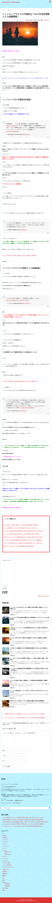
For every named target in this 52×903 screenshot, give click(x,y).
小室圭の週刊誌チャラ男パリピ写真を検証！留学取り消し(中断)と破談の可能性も (22, 819)
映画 (3, 880)
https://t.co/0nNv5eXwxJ (12, 125)
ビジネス (4, 856)
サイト (4, 760)
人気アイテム (5, 869)
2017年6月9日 (23, 229)
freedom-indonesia (11, 2)
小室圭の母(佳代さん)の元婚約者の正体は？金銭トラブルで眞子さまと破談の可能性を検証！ (25, 821)
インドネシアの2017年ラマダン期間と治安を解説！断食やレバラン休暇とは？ (23, 543)
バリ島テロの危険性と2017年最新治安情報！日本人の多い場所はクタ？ (20, 381)
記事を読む (12, 614)
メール (4, 755)
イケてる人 (5, 841)
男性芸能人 (7, 886)
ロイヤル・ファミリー (8, 867)
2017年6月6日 (22, 410)
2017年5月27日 (26, 303)
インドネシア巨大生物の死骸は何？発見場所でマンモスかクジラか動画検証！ (22, 540)
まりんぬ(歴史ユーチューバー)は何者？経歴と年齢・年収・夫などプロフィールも (23, 817)
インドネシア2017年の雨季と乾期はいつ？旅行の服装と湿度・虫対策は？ (21, 534)
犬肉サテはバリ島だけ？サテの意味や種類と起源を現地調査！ (19, 546)
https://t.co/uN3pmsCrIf (12, 300)
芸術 (3, 890)
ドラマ (4, 848)
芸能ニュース (8, 854)
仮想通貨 (4, 871)
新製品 (4, 875)
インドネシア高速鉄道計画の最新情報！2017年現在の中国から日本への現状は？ (23, 531)
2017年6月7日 (26, 134)
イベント (4, 843)
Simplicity (30, 899)
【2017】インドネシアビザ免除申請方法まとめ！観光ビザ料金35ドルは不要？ (23, 537)
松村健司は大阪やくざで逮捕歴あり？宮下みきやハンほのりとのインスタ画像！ (23, 714)
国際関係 (4, 873)
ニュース (4, 850)
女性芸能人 (7, 883)
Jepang (4, 835)
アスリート (5, 839)
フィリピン (5, 860)
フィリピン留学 (6, 862)
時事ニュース (8, 851)
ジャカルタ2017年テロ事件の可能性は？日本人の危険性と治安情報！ (19, 255)
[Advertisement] (14, 572)
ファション (5, 858)
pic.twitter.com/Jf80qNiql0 (12, 131)
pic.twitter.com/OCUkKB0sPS (27, 407)
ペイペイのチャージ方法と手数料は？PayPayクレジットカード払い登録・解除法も (23, 823)
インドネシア (45, 20)
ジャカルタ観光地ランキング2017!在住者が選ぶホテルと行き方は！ (20, 527)
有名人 (4, 882)
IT (2, 833)
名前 (3, 750)
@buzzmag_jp (21, 300)
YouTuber (4, 837)
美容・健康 (5, 888)
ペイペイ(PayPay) (6, 865)
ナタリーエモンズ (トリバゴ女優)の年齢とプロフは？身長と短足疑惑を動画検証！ (23, 718)
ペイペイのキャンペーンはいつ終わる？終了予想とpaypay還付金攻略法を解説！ (22, 826)
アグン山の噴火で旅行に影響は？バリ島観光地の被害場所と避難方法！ (21, 524)
